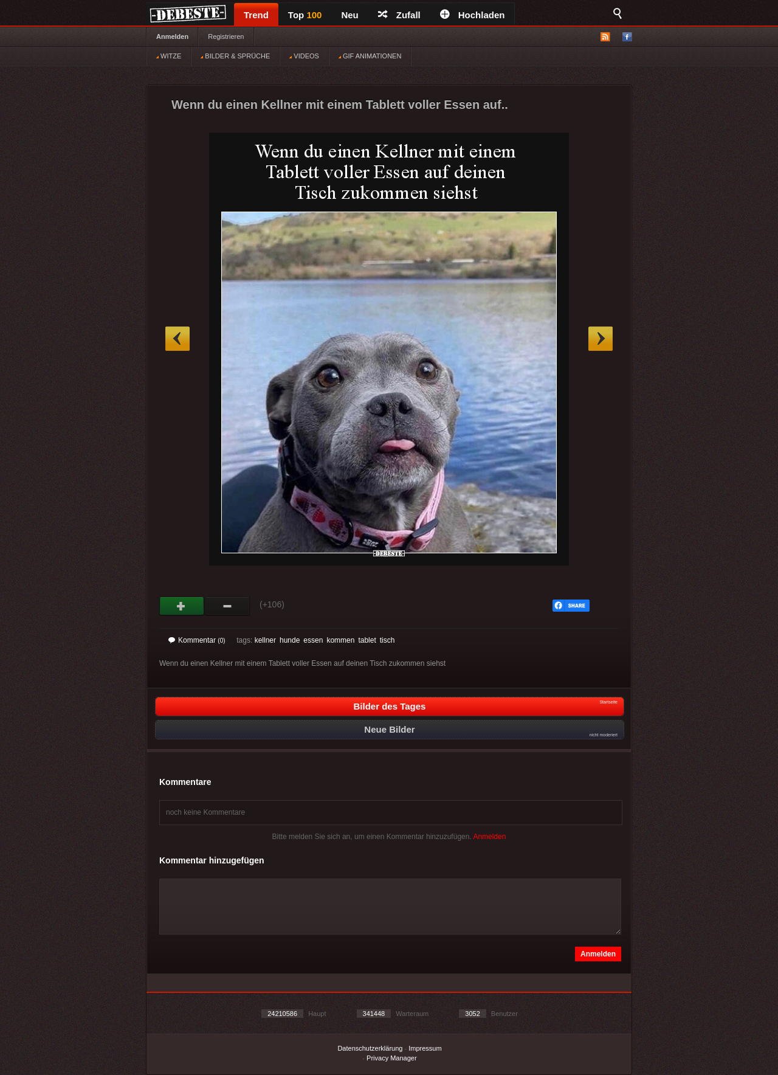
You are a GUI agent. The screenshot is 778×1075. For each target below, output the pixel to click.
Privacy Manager (392, 1058)
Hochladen (472, 15)
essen (313, 640)
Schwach (227, 606)
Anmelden (172, 36)
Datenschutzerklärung (369, 1048)
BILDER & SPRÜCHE (235, 56)
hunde (290, 640)
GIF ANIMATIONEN (370, 56)
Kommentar (196, 640)
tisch (387, 640)
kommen (340, 640)
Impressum (424, 1048)
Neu (349, 15)
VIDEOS (304, 56)
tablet (367, 640)
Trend (256, 15)
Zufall (399, 15)
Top (305, 15)
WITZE (168, 56)
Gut (182, 606)
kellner (265, 640)
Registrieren (226, 36)
